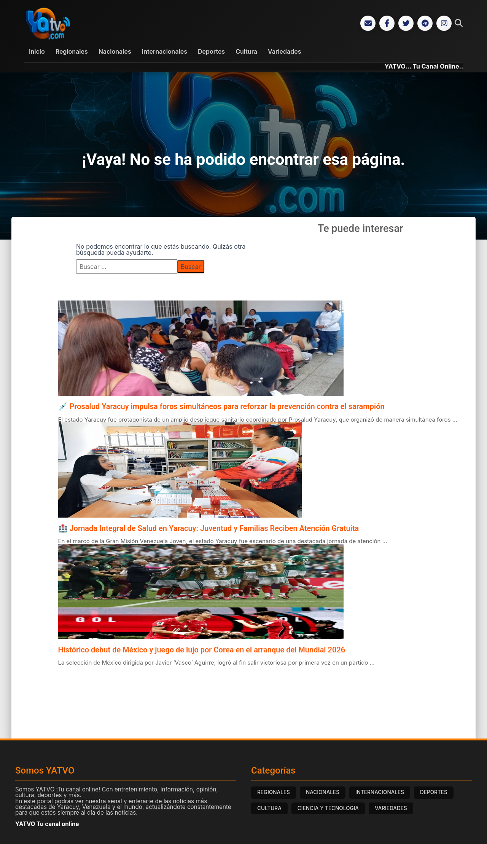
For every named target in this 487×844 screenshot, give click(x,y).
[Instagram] (444, 23)
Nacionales (115, 52)
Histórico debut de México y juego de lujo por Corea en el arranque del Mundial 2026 (201, 650)
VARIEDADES (391, 809)
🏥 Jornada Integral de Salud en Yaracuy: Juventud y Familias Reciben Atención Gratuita (208, 528)
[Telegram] (425, 23)
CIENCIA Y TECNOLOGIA (328, 809)
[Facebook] (387, 23)
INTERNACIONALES (379, 793)
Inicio (37, 52)
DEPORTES (433, 793)
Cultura (246, 52)
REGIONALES (273, 793)
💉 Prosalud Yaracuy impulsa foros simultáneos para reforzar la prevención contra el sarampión (221, 407)
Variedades (284, 52)
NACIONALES (322, 793)
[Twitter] (406, 23)
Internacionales (164, 52)
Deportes (211, 52)
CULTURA (269, 809)
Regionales (72, 52)
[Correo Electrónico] (368, 23)
